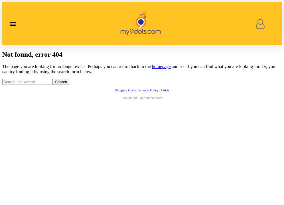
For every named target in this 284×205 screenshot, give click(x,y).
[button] (12, 23)
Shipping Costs (125, 90)
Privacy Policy (148, 90)
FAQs (165, 90)
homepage (161, 66)
